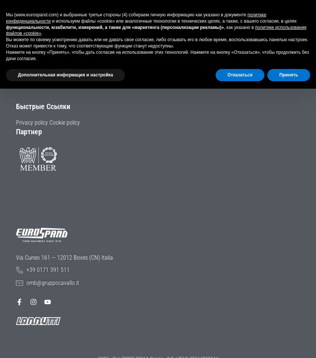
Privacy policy (32, 122)
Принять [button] (288, 75)
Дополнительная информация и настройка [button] (65, 75)
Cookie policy (64, 122)
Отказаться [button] (240, 75)
